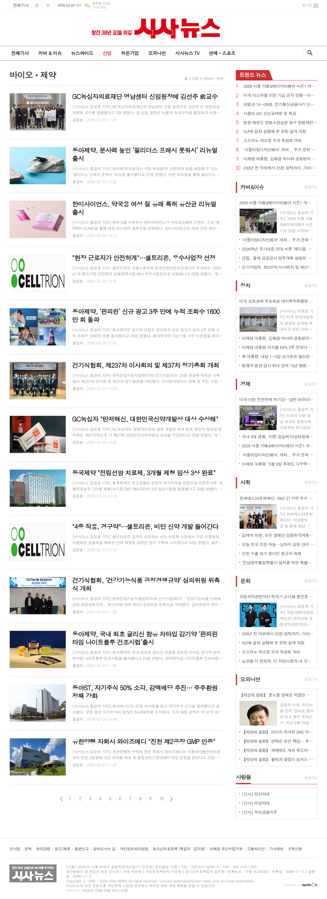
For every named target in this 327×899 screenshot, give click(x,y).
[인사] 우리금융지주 (259, 812)
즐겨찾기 (48, 5)
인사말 (14, 849)
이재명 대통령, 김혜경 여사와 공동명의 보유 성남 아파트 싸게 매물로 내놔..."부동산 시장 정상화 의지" (280, 159)
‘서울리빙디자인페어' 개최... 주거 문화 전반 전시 (280, 149)
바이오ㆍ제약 (213, 78)
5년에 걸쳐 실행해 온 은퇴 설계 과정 (274, 131)
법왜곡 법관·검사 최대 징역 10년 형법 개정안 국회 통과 (278, 365)
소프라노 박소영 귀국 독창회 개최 (272, 140)
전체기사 (20, 5)
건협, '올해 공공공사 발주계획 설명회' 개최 (278, 258)
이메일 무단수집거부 (226, 849)
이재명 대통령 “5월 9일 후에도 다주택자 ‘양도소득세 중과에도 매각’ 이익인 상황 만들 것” (278, 464)
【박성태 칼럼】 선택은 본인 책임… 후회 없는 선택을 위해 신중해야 (278, 741)
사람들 (243, 777)
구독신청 (295, 849)
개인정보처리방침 (134, 849)
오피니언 (157, 53)
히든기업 (129, 53)
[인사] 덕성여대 (255, 803)
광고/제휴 (62, 849)
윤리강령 (43, 849)
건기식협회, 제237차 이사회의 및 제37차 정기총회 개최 (278, 267)
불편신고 (82, 849)
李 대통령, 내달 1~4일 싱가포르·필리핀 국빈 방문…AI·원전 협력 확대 (278, 356)
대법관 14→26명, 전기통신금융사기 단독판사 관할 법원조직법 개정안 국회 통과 (280, 104)
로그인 (307, 5)
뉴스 (252, 75)
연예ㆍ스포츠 (222, 53)
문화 (245, 581)
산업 (107, 53)
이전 (61, 798)
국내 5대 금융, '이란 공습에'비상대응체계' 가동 (278, 436)
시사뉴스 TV (187, 53)
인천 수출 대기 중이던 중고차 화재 (271, 553)
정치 (245, 285)
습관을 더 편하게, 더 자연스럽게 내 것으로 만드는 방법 (278, 661)
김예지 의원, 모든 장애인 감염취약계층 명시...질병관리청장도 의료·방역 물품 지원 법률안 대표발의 (278, 535)
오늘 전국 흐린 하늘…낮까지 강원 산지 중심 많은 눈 (278, 544)
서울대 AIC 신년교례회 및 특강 (269, 113)
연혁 (28, 849)
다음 (171, 798)
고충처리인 (256, 849)
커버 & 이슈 (49, 53)
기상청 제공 (99, 7)
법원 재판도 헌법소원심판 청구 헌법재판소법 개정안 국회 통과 (280, 122)
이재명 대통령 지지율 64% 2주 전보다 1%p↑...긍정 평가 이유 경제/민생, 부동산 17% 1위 (278, 347)
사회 (245, 482)
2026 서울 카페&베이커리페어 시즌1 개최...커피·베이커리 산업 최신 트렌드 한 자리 (280, 86)
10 (161, 798)
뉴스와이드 (82, 53)
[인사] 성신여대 (255, 794)
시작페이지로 (37, 5)
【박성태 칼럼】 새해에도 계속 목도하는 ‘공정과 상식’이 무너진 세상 (278, 750)
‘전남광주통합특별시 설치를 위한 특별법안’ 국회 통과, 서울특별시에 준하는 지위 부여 (278, 562)
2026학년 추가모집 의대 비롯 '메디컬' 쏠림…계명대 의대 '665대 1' (278, 249)
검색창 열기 (308, 53)
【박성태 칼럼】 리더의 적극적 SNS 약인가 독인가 (278, 732)
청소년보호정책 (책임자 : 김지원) (178, 849)
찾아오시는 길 (104, 849)
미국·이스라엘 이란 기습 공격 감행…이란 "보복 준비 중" (280, 95)
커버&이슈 (252, 187)
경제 (245, 384)
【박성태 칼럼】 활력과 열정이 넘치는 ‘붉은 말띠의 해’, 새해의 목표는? (278, 759)
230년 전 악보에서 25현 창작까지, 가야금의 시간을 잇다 (280, 168)
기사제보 (276, 849)
